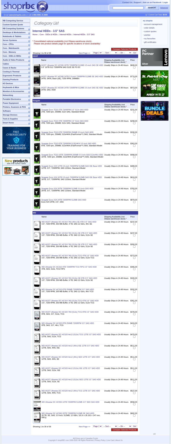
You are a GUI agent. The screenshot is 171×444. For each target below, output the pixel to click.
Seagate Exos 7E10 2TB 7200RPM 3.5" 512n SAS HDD (64, 110)
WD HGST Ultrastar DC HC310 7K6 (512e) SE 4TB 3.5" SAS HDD (69, 244)
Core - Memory (9, 52)
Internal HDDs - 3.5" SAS (84, 34)
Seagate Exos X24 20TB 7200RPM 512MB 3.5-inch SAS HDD (67, 189)
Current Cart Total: (157, 15)
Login (165, 2)
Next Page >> (84, 53)
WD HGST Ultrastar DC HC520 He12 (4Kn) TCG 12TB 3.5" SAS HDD (71, 391)
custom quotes (149, 31)
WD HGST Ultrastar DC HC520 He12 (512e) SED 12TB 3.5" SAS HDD (71, 379)
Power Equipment (11, 103)
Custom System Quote (13, 25)
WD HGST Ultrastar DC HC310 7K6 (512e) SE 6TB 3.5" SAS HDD (69, 278)
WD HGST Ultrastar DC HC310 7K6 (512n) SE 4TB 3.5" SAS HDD (69, 233)
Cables (6, 64)
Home (34, 34)
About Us (119, 440)
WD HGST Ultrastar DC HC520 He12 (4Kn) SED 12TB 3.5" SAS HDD (71, 357)
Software (7, 111)
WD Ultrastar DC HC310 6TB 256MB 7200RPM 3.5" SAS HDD (68, 289)
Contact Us (127, 2)
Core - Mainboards (11, 48)
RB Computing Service (13, 21)
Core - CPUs (8, 44)
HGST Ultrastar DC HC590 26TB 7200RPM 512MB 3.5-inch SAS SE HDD (72, 65)
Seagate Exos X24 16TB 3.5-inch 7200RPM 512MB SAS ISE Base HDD (71, 177)
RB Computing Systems (13, 28)
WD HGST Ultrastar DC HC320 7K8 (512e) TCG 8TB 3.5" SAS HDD (70, 312)
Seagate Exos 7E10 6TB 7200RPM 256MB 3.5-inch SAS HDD (67, 132)
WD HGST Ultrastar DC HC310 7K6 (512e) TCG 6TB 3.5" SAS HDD (70, 301)
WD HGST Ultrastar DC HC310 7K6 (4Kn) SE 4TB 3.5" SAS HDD (69, 222)
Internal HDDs (65, 34)
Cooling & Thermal (11, 72)
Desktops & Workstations (14, 32)
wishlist (146, 35)
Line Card (110, 440)
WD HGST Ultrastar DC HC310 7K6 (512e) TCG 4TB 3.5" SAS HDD (70, 256)
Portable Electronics (12, 99)
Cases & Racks (9, 68)
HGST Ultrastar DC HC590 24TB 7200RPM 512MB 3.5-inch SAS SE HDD (72, 88)
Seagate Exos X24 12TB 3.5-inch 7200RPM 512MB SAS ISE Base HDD (71, 166)
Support (137, 2)
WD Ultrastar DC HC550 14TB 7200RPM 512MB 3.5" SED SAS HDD (70, 402)
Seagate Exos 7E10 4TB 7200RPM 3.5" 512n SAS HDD (64, 121)
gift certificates (149, 42)
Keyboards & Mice (11, 87)
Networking (8, 95)
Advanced (164, 8)
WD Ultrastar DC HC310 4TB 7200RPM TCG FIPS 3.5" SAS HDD (69, 267)
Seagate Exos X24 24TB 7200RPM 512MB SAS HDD (63, 200)
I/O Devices (8, 83)
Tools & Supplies (10, 119)
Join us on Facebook (152, 2)
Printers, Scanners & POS (14, 107)
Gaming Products (10, 79)
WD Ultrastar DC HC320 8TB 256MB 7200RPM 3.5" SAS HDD (68, 323)
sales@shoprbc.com (17, 15)
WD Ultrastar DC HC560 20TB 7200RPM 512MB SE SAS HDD (68, 413)
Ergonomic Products (12, 76)
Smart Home (8, 123)
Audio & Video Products (13, 60)
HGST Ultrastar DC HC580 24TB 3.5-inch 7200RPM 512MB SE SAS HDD (72, 76)
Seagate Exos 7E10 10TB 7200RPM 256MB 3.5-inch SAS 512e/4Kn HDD (72, 155)
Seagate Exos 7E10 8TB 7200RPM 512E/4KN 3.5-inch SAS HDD (68, 143)
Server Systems (10, 40)
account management (152, 24)
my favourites (149, 39)
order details (149, 28)
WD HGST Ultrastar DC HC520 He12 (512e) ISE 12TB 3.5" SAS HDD (71, 368)
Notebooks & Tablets (12, 36)
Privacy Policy (100, 440)
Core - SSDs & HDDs (12, 56)
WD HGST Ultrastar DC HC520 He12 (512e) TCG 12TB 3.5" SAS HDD (71, 334)
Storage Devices (10, 115)
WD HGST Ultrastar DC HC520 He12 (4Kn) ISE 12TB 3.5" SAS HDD (70, 346)
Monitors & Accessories (13, 91)
